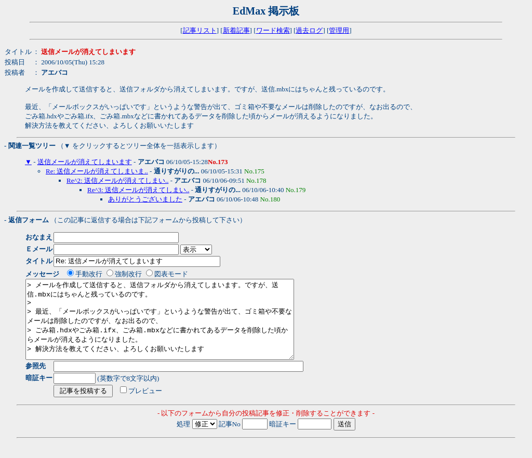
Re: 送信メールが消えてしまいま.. (97, 171)
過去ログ (309, 30)
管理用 (339, 30)
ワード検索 (273, 30)
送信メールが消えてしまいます (84, 162)
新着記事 (236, 30)
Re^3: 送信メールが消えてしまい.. (138, 190)
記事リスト (200, 30)
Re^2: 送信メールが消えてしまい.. (117, 180)
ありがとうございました (145, 199)
